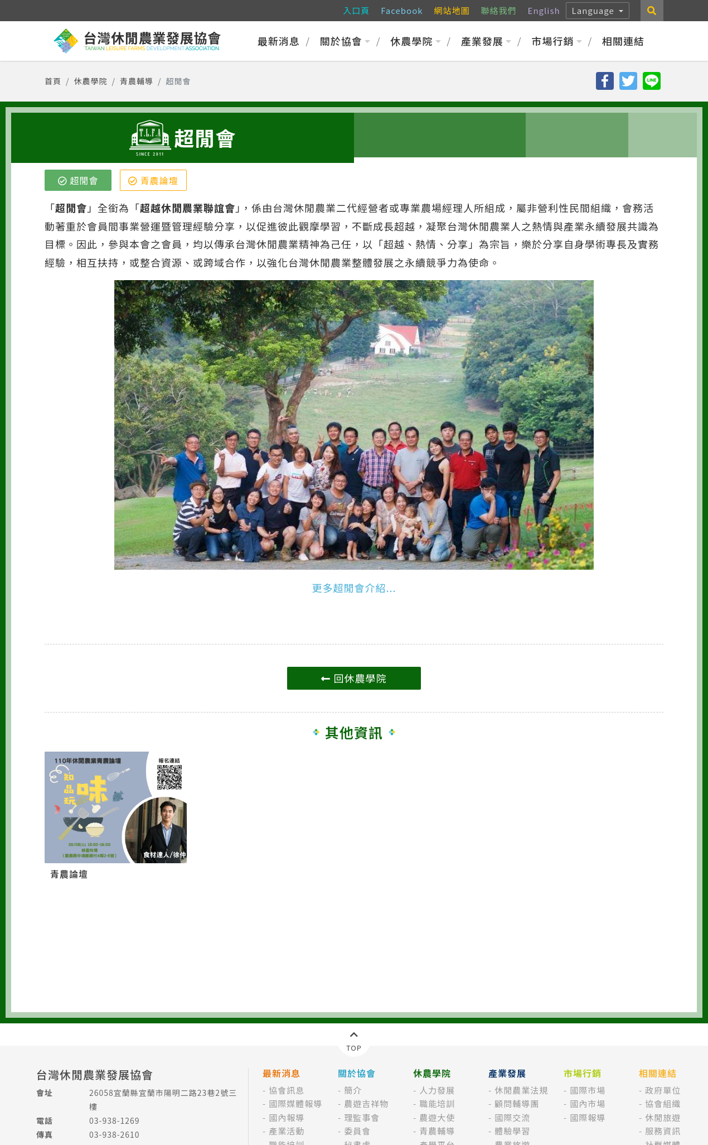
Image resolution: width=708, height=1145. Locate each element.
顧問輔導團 (516, 1103)
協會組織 (663, 1103)
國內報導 (286, 1117)
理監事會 (362, 1117)
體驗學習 (512, 1131)
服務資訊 (663, 1131)
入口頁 (356, 10)
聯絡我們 (499, 10)
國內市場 (587, 1103)
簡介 (353, 1090)
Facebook (402, 10)
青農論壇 (153, 180)
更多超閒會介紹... (354, 587)
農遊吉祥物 (366, 1103)
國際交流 (512, 1117)
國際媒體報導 (295, 1103)
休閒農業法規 (521, 1090)
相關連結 (623, 40)
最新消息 (279, 40)
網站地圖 (452, 10)
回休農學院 (353, 678)
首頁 (53, 80)
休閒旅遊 (663, 1117)
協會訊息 (286, 1090)
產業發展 (486, 40)
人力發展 (437, 1090)
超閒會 (78, 180)
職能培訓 (437, 1103)
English (544, 10)
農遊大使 (437, 1117)
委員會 (357, 1131)
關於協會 (345, 40)
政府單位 (663, 1090)
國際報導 (587, 1117)
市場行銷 (556, 40)
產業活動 (286, 1131)
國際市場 (587, 1090)
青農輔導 (136, 80)
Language (594, 10)
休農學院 (415, 40)
